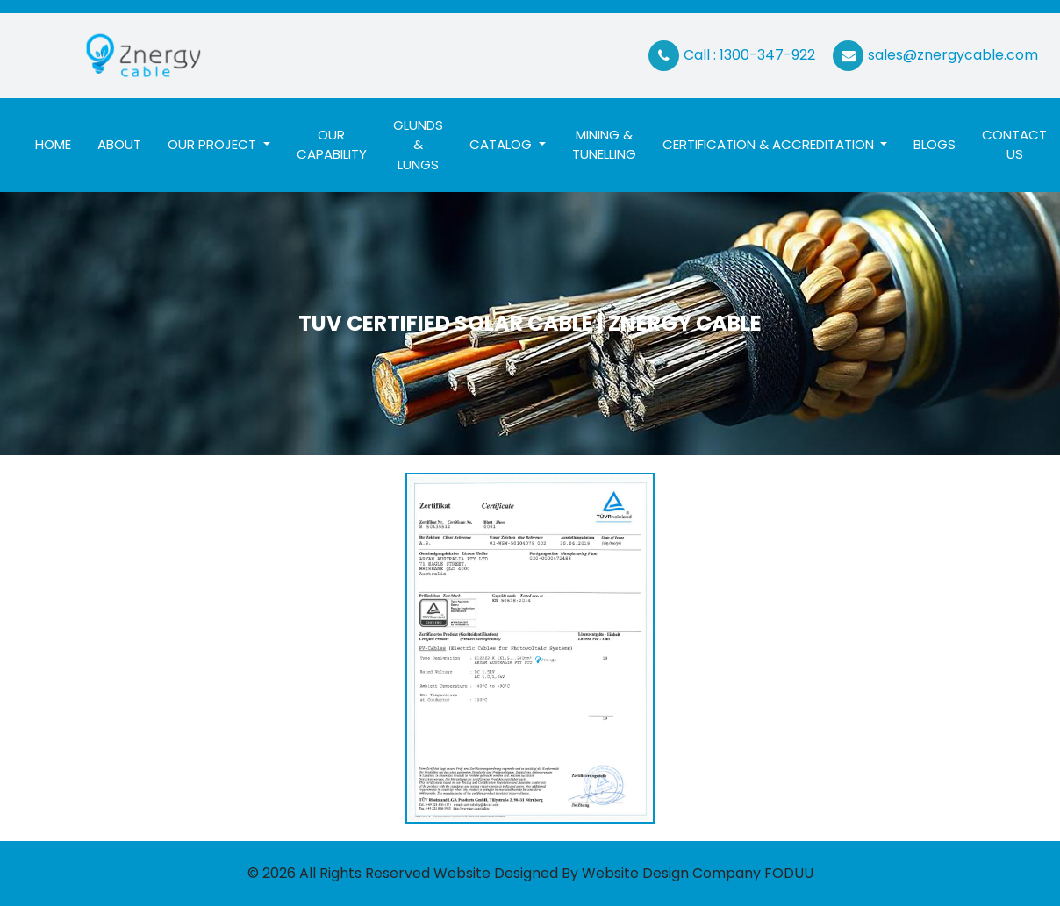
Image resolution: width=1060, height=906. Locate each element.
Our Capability (332, 144)
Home (59, 143)
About (119, 144)
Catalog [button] (502, 144)
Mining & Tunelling (604, 144)
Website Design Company (671, 873)
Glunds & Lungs (418, 145)
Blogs (934, 144)
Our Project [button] (214, 144)
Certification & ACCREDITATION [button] (769, 144)
